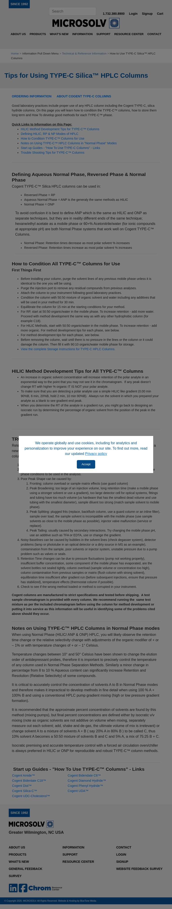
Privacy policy (96, 454)
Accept (86, 464)
